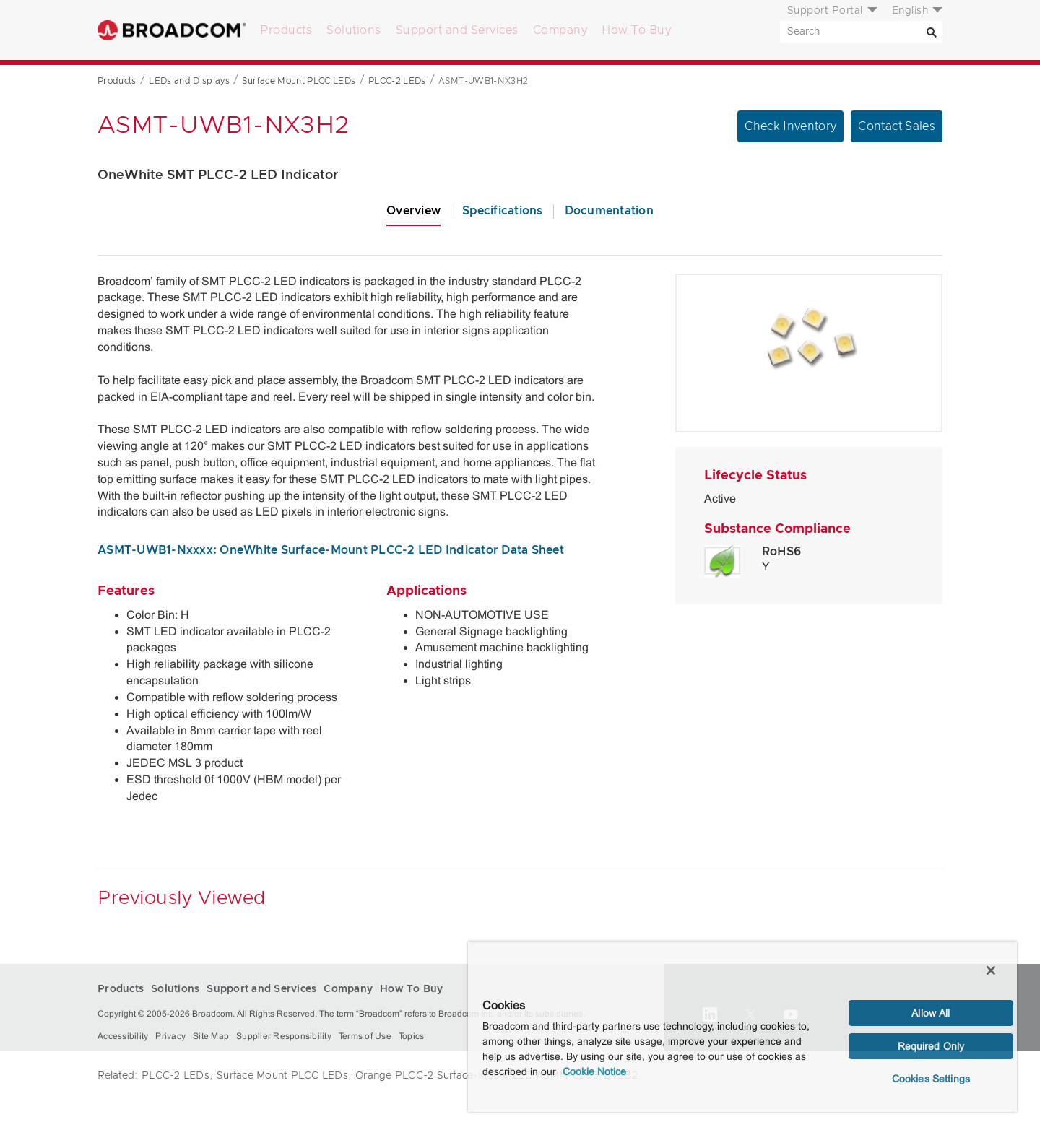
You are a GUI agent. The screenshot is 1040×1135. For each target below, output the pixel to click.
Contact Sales (896, 126)
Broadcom (172, 30)
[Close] (991, 970)
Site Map (211, 1036)
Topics (412, 1036)
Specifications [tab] (502, 211)
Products (286, 30)
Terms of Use (365, 1036)
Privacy (170, 1036)
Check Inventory (790, 126)
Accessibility (123, 1036)
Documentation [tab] (609, 211)
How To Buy (636, 30)
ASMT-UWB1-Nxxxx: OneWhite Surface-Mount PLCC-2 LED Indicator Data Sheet (331, 550)
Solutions (353, 30)
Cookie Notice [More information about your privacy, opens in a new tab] (594, 1071)
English (910, 11)
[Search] (931, 32)
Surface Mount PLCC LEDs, (284, 1076)
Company (560, 30)
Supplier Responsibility (284, 1036)
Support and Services (457, 30)
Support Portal (825, 11)
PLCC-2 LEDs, (177, 1076)
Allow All (930, 1013)
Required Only (931, 1046)
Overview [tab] (413, 211)
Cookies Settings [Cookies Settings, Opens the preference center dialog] (931, 1078)
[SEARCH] (861, 32)
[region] (742, 1027)
